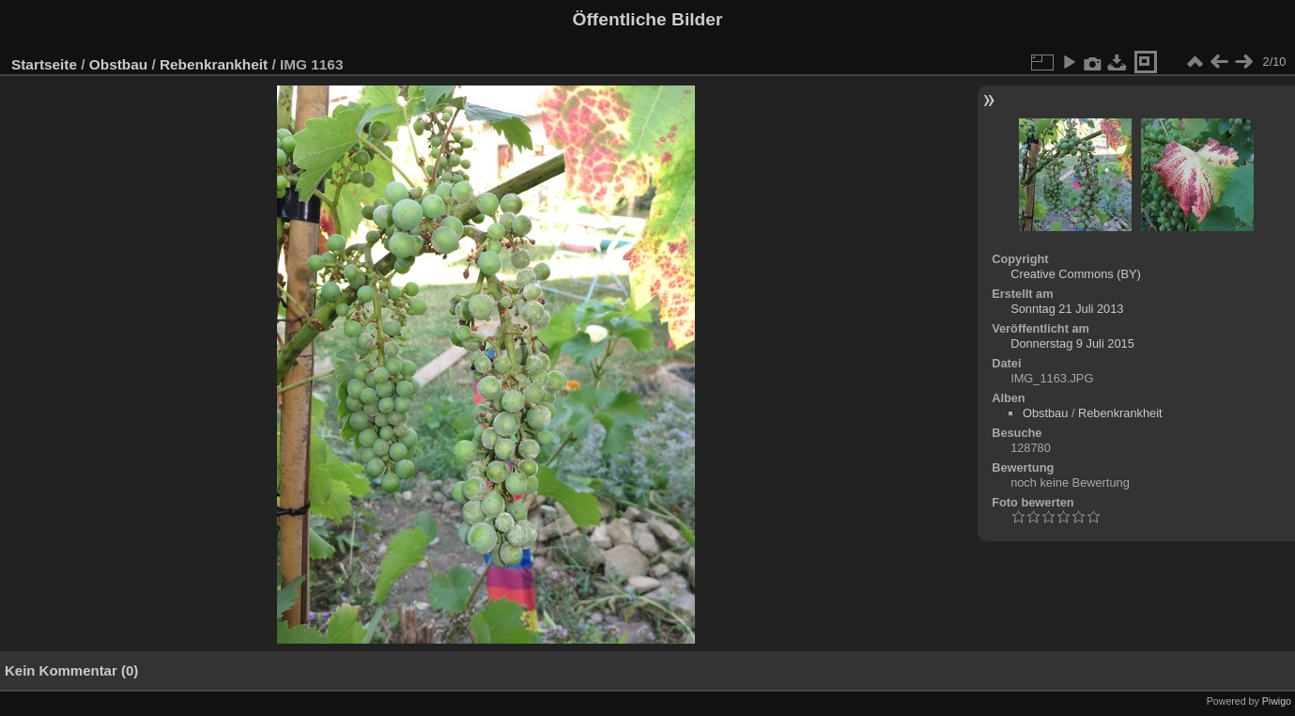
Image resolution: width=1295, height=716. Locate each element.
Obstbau (118, 64)
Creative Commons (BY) (1075, 274)
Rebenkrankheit (214, 64)
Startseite (44, 64)
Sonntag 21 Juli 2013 (1066, 309)
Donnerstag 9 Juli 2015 (1072, 343)
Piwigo (1276, 701)
